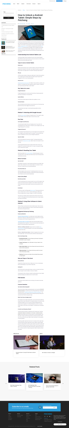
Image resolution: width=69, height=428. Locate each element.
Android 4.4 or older (26, 140)
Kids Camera (29, 3)
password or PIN (24, 46)
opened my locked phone (29, 292)
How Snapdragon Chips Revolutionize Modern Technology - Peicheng (51, 386)
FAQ (36, 415)
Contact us (28, 418)
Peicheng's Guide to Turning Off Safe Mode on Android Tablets (26, 353)
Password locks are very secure (23, 82)
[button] (6, 383)
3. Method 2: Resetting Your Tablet (7, 31)
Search (9, 17)
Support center (37, 416)
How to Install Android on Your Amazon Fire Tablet (10, 42)
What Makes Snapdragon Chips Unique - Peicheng (33, 386)
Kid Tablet (10, 419)
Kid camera (10, 418)
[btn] (60, 422)
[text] (60, 424)
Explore (39, 3)
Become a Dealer (20, 415)
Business (34, 3)
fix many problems (29, 153)
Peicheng (28, 23)
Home (14, 3)
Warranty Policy (37, 419)
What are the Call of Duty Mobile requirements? (10, 51)
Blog (24, 10)
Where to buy (28, 415)
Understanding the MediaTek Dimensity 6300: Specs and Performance (10, 47)
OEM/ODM (19, 416)
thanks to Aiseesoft (37, 292)
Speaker (23, 3)
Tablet (18, 3)
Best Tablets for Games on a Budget (48, 352)
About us (27, 416)
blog (33, 23)
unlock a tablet (23, 115)
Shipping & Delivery (38, 418)
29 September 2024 (22, 23)
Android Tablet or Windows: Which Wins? (16, 386)
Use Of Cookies (39, 426)
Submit (54, 407)
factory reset (32, 190)
